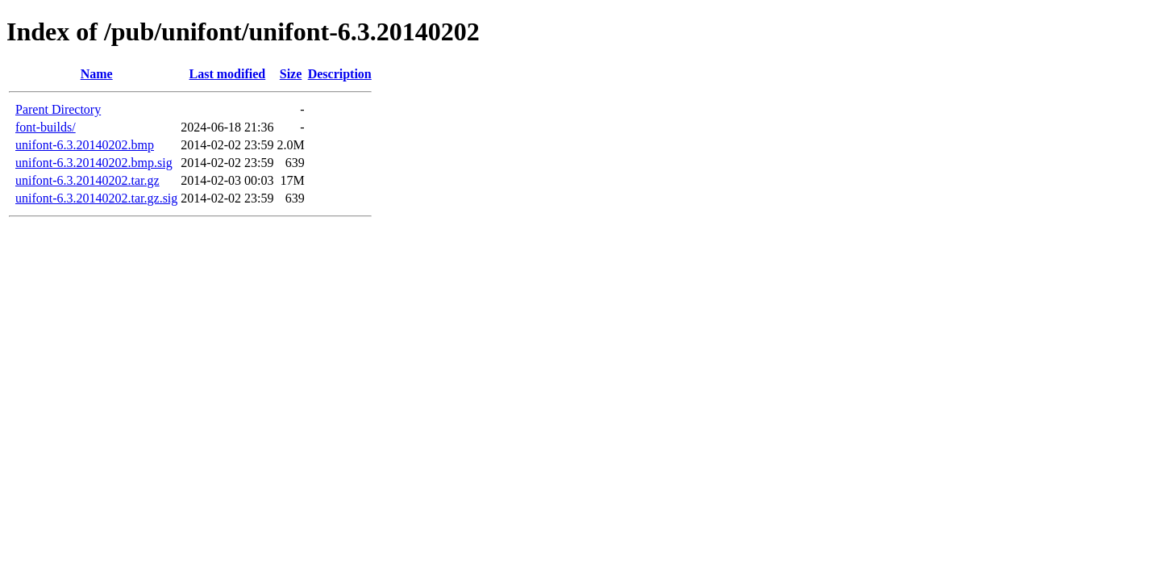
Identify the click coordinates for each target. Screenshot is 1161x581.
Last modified (227, 74)
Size (291, 74)
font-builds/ (45, 127)
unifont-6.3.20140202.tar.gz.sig (96, 198)
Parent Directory (58, 109)
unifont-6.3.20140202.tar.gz (87, 180)
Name (97, 74)
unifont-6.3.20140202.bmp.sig (94, 162)
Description (340, 74)
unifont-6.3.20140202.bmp (84, 145)
